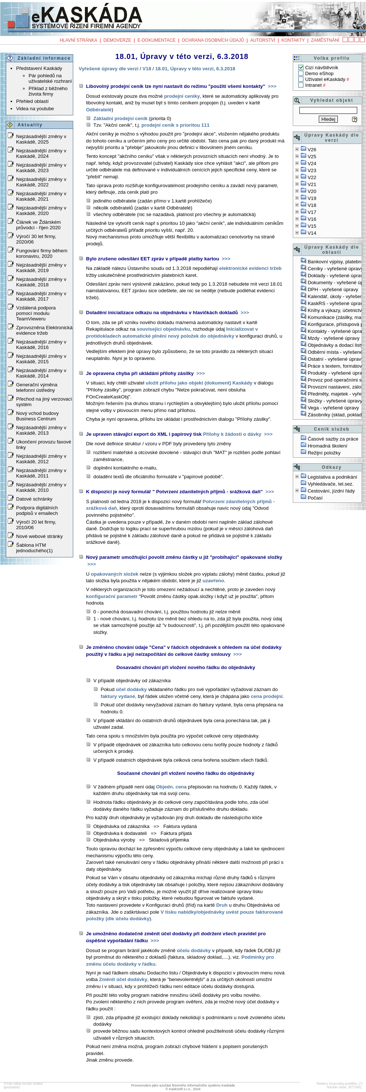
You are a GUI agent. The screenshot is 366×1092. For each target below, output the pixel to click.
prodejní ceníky (182, 96)
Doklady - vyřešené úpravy (337, 275)
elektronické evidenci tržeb (250, 268)
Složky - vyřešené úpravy (335, 401)
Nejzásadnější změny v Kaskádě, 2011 (41, 473)
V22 (311, 177)
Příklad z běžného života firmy (48, 91)
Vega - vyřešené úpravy (333, 408)
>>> (271, 86)
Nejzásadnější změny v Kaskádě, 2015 (41, 358)
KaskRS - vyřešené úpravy (337, 303)
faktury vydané (118, 696)
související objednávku (163, 329)
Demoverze (117, 40)
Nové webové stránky (39, 536)
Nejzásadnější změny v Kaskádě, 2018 (41, 281)
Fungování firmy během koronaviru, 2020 (41, 253)
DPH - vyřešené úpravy (333, 289)
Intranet (313, 85)
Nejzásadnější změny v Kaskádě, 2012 (41, 458)
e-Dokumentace (156, 40)
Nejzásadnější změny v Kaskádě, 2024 (41, 153)
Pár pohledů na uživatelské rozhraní (50, 78)
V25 (311, 156)
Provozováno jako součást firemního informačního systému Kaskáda (183, 1085)
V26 (311, 149)
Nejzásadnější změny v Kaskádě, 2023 (41, 167)
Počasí (315, 498)
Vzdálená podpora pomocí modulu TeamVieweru (36, 313)
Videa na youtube (35, 108)
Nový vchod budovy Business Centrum (37, 416)
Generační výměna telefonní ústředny (36, 387)
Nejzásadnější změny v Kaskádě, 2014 (41, 373)
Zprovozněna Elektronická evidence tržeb (44, 330)
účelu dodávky (194, 950)
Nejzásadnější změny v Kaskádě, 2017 (41, 296)
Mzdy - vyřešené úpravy (333, 338)
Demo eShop (319, 73)
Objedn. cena (171, 787)
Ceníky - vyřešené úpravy (335, 268)
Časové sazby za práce (333, 439)
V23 (311, 170)
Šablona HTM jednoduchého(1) (34, 547)
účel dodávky (131, 689)
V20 (311, 191)
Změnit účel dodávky (123, 979)
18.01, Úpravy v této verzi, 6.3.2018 (195, 68)
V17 (311, 212)
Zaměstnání (325, 40)
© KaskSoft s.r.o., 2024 (183, 1089)
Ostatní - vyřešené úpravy (336, 359)
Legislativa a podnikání (332, 477)
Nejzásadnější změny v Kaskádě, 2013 (41, 430)
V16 (311, 219)
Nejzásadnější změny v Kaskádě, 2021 (41, 196)
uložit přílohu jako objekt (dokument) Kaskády (199, 383)
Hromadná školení (327, 446)
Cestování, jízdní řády (331, 491)
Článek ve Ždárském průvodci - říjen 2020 (38, 224)
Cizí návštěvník (321, 67)
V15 (311, 226)
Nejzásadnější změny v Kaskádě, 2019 (41, 267)
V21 (311, 184)
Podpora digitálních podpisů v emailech (37, 510)
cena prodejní (267, 696)
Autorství (262, 40)
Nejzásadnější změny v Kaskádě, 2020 (41, 210)
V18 (311, 205)
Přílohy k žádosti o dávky (232, 434)
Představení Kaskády (39, 68)
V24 (311, 163)
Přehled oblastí (32, 101)
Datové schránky (34, 499)
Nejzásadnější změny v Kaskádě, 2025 (41, 139)
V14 (311, 233)
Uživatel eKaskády (325, 79)
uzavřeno (213, 580)
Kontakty (293, 40)
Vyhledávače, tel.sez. (331, 484)
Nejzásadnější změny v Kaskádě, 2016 (41, 344)
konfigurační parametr (112, 596)
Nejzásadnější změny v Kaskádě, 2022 (41, 182)
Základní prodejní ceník (120, 118)
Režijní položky (324, 453)
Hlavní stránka (78, 40)
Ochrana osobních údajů (213, 40)
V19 (311, 198)
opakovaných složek (114, 574)
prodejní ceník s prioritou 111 (175, 125)
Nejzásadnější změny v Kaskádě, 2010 (41, 487)
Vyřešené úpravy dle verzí (108, 68)
